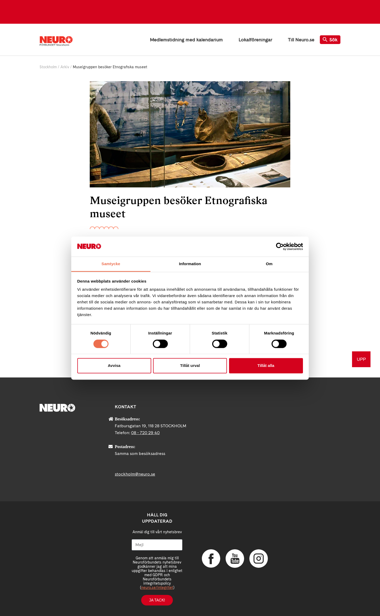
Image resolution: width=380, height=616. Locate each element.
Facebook (211, 558)
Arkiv (64, 67)
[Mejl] (157, 544)
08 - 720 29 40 (145, 432)
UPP (361, 359)
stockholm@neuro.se (135, 474)
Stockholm (48, 67)
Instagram (258, 558)
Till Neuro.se (301, 39)
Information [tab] (190, 264)
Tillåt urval (190, 365)
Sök (330, 39)
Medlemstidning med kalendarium (186, 39)
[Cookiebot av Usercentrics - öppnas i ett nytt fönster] (280, 246)
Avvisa (114, 365)
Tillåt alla (266, 365)
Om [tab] (269, 264)
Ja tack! (157, 600)
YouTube (235, 558)
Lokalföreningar (255, 39)
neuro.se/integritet (157, 587)
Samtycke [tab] (111, 264)
